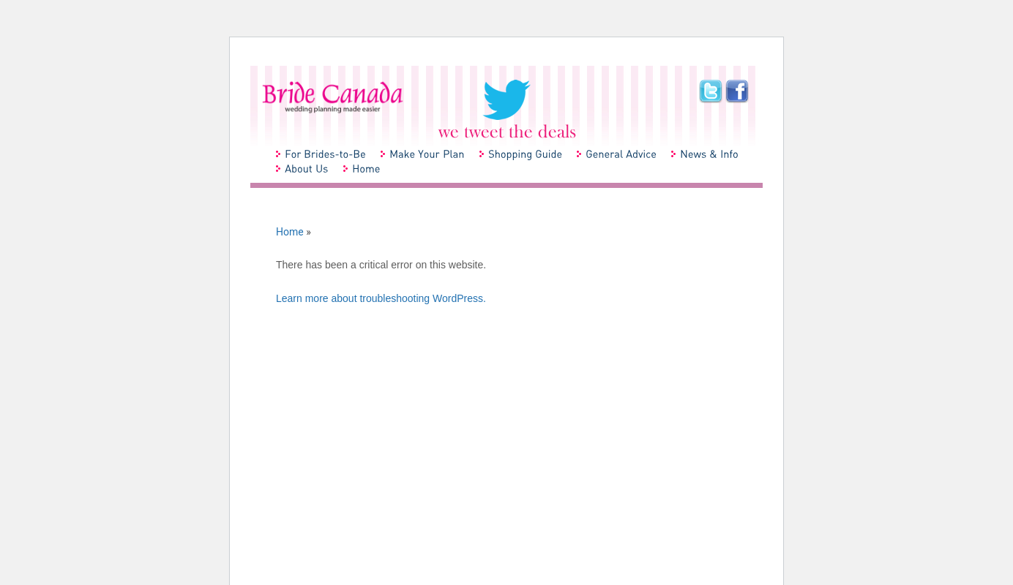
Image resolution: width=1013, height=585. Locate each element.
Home (290, 232)
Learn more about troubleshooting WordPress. (381, 298)
